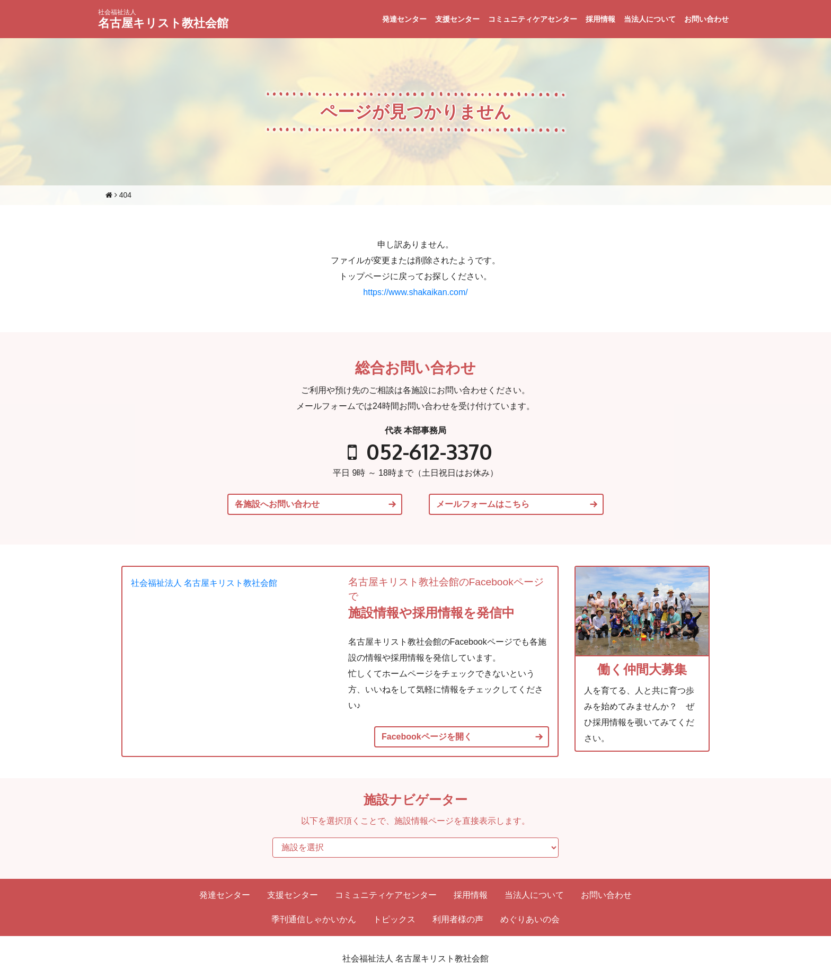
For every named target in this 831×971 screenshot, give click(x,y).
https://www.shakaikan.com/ (415, 292)
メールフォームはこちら (482, 504)
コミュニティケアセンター (532, 19)
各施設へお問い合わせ (277, 504)
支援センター (457, 19)
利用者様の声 (457, 919)
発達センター (404, 19)
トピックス (394, 919)
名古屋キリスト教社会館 (163, 19)
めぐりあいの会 (530, 919)
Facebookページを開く (427, 737)
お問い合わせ (706, 19)
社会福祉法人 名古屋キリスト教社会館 (204, 582)
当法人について (650, 19)
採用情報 (600, 19)
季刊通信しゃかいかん (313, 919)
